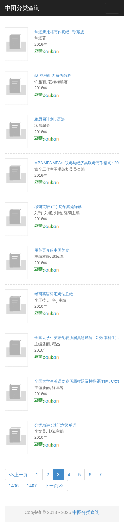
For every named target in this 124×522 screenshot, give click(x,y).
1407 (32, 485)
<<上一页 (18, 474)
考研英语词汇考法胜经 (53, 294)
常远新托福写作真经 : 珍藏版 (59, 32)
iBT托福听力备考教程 (52, 75)
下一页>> (54, 485)
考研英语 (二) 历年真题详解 (58, 207)
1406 (14, 485)
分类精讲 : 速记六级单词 (55, 425)
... (112, 474)
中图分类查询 (22, 8)
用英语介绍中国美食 (51, 250)
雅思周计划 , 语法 (49, 119)
